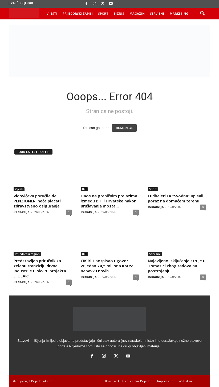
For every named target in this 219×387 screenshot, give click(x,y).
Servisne (157, 13)
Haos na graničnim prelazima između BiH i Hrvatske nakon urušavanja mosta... (109, 201)
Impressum (165, 381)
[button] (202, 13)
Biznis (119, 13)
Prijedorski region (27, 254)
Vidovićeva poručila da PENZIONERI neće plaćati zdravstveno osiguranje (37, 201)
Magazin (137, 13)
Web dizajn (186, 381)
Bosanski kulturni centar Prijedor (128, 381)
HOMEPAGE (124, 128)
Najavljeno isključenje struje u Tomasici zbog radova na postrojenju (176, 265)
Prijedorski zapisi (78, 13)
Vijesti (52, 13)
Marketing (179, 13)
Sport (103, 13)
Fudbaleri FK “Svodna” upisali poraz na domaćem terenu (175, 198)
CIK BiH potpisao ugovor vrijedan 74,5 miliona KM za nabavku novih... (107, 265)
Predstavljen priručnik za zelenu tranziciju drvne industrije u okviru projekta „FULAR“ (40, 268)
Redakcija (22, 212)
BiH (84, 189)
